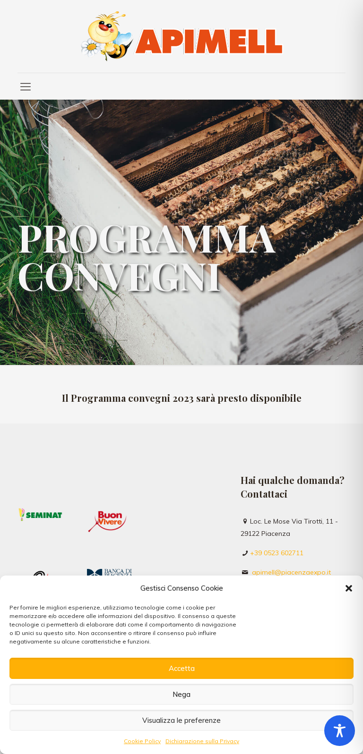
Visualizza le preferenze (181, 720)
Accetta (182, 668)
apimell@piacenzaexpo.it (291, 572)
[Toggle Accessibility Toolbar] (339, 730)
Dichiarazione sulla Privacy (202, 741)
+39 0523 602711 (276, 553)
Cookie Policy (142, 741)
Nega (181, 694)
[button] (349, 588)
